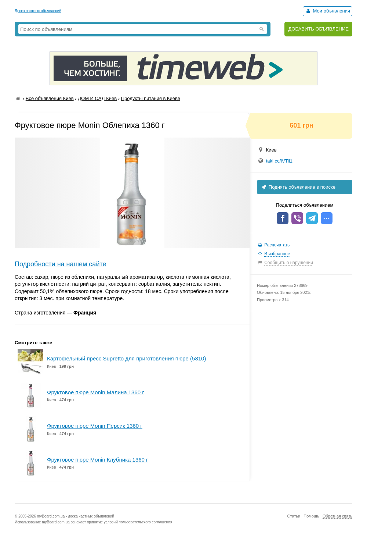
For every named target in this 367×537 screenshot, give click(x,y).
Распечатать (277, 245)
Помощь (311, 516)
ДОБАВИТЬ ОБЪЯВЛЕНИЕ (318, 29)
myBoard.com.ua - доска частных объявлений (75, 516)
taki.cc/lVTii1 (279, 161)
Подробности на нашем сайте (60, 264)
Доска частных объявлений (38, 11)
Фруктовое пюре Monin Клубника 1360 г (97, 459)
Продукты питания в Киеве (150, 98)
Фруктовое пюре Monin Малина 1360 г (95, 392)
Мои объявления (327, 11)
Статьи (293, 516)
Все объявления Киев (50, 98)
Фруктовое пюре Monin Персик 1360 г (94, 426)
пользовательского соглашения (145, 522)
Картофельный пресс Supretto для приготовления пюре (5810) (126, 358)
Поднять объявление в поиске (298, 187)
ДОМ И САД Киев (97, 98)
